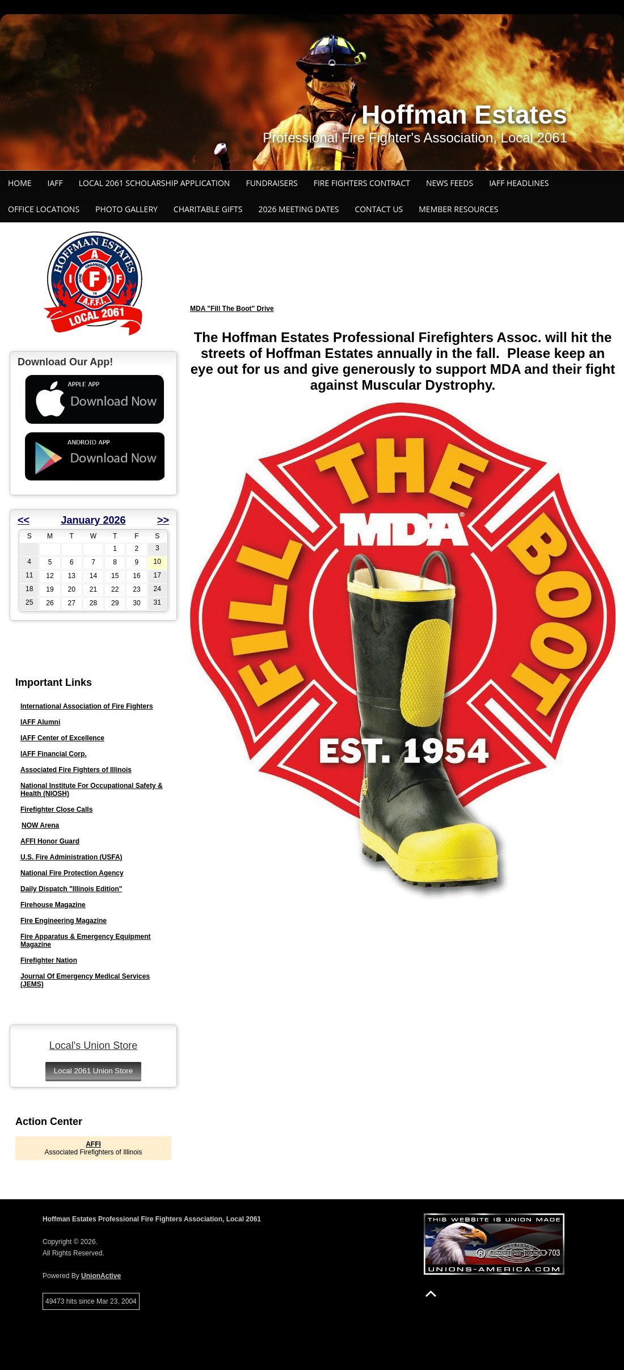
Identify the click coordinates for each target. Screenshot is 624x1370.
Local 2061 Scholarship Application (154, 183)
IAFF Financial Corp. (53, 754)
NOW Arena (40, 825)
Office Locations (43, 209)
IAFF (55, 183)
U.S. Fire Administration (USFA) (71, 857)
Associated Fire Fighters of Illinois (76, 770)
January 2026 (93, 520)
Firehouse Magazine (53, 905)
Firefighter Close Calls (56, 809)
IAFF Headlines (519, 183)
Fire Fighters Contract (362, 183)
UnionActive (101, 1276)
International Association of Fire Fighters (86, 706)
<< (23, 520)
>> (163, 520)
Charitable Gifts (208, 209)
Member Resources (458, 209)
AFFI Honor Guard (49, 841)
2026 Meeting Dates (298, 209)
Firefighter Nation (48, 960)
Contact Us (379, 209)
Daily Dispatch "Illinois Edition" (71, 889)
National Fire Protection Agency (72, 873)
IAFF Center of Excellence (62, 738)
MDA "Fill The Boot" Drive (232, 309)
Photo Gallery (126, 209)
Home (20, 183)
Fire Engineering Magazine (63, 921)
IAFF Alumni (40, 722)
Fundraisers (271, 183)
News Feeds (449, 183)
